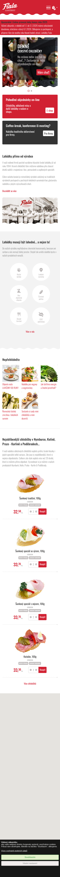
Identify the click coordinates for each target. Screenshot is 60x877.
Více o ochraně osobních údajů (14, 851)
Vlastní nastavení (30, 863)
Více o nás (30, 331)
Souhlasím (30, 857)
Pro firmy (48, 133)
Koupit (42, 511)
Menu (48, 7)
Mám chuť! (43, 72)
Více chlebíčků (30, 683)
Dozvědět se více (9, 191)
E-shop (50, 110)
